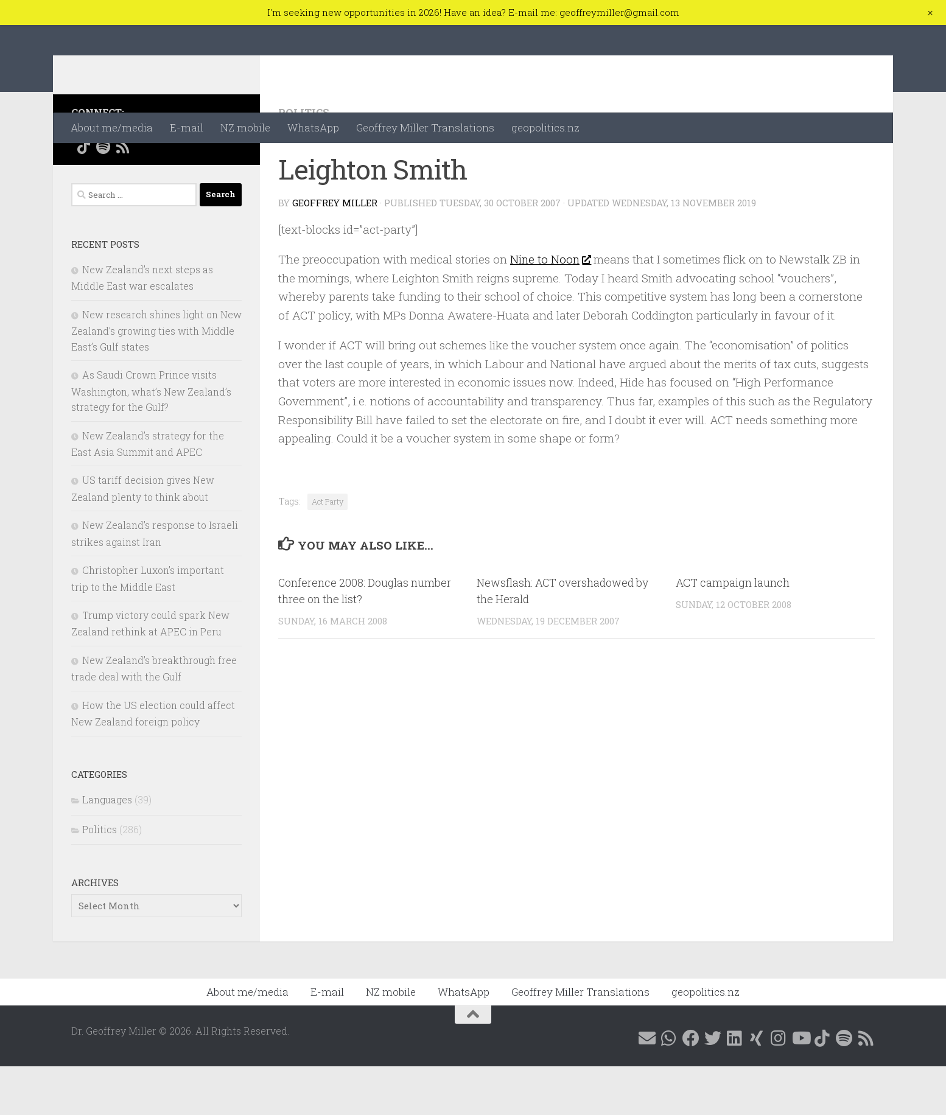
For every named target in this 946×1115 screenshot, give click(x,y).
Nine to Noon (551, 307)
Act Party (327, 549)
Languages (107, 848)
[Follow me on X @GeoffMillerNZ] (142, 179)
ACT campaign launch (733, 631)
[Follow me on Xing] (180, 179)
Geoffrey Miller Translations (425, 128)
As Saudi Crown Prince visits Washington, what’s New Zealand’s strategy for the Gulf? (151, 439)
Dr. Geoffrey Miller (187, 68)
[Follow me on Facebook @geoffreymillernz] (122, 179)
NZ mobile (245, 128)
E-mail (186, 128)
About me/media (112, 128)
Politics (304, 161)
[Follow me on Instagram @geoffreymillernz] (200, 179)
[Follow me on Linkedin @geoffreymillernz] (161, 179)
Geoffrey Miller (334, 251)
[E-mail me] (83, 179)
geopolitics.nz (545, 128)
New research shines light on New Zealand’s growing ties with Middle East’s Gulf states (156, 379)
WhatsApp (313, 128)
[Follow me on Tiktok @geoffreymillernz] (83, 195)
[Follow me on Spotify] (103, 195)
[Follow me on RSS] (122, 195)
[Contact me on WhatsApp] (103, 179)
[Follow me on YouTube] (219, 179)
